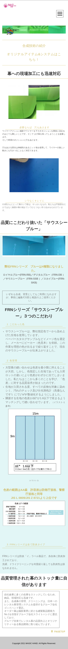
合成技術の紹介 (34, 46)
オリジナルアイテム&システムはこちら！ (34, 56)
